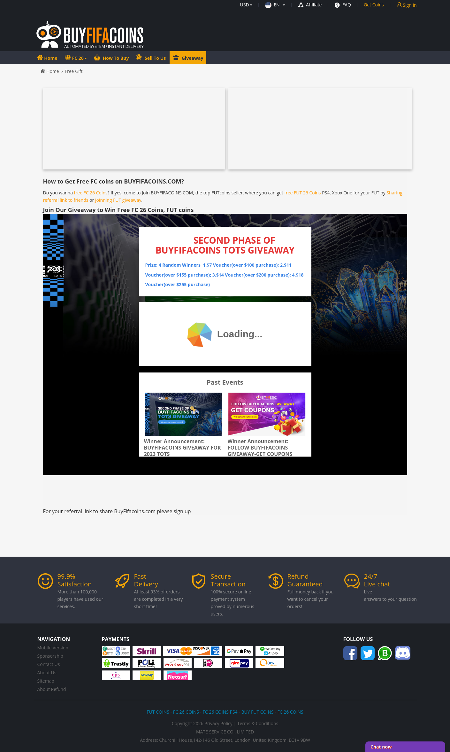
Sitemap (45, 681)
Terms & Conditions (257, 723)
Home (50, 58)
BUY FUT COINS (257, 712)
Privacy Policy (218, 723)
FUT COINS (158, 712)
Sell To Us (154, 58)
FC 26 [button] (79, 58)
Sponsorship (50, 656)
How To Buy (115, 58)
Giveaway (191, 58)
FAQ (342, 5)
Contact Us (48, 664)
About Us (47, 673)
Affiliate (310, 5)
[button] (246, 5)
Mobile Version (52, 648)
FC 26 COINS (186, 712)
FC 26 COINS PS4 (220, 712)
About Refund (51, 689)
